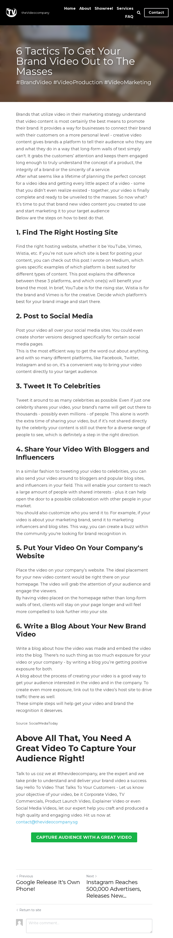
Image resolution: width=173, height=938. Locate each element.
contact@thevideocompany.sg (87, 801)
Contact (156, 12)
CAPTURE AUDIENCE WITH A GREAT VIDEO (86, 816)
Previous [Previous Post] (24, 854)
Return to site (28, 888)
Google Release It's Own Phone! (48, 864)
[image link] (11, 12)
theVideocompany (35, 12)
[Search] (139, 13)
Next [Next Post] (94, 854)
